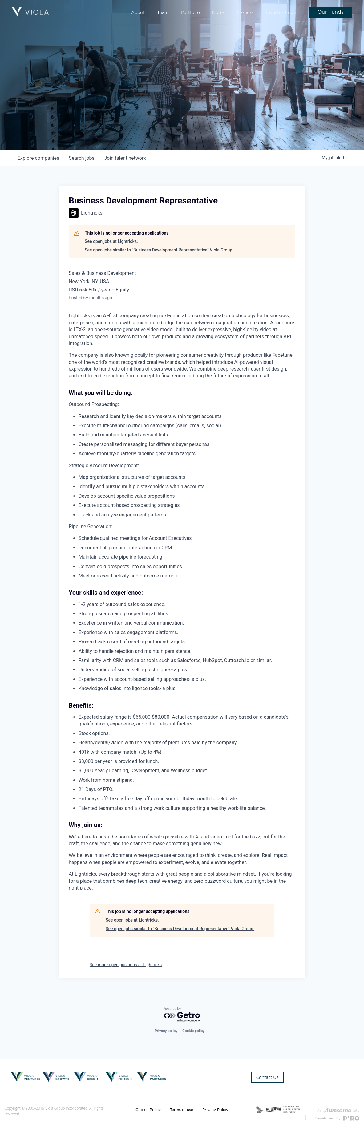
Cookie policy (193, 1031)
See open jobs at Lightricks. (111, 241)
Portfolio (196, 13)
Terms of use (181, 1106)
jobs (82, 158)
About (147, 13)
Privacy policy (166, 1031)
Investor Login (283, 13)
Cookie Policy (148, 1106)
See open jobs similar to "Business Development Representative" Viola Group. (159, 249)
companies (38, 158)
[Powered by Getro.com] (182, 1015)
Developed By (337, 1114)
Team (171, 13)
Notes (223, 13)
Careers (249, 13)
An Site (338, 1106)
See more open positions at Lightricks (126, 964)
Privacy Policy (215, 1106)
